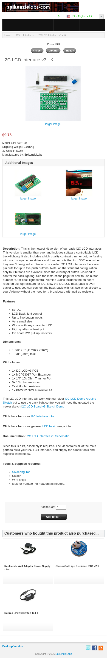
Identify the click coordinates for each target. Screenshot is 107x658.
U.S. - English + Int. (80, 16)
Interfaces (28, 35)
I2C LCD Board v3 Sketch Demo (42, 406)
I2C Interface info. (43, 416)
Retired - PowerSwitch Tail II (21, 613)
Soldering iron (21, 472)
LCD (17, 35)
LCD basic (49, 426)
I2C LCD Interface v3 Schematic (47, 436)
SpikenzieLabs (64, 653)
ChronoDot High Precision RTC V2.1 (77, 566)
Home (7, 35)
